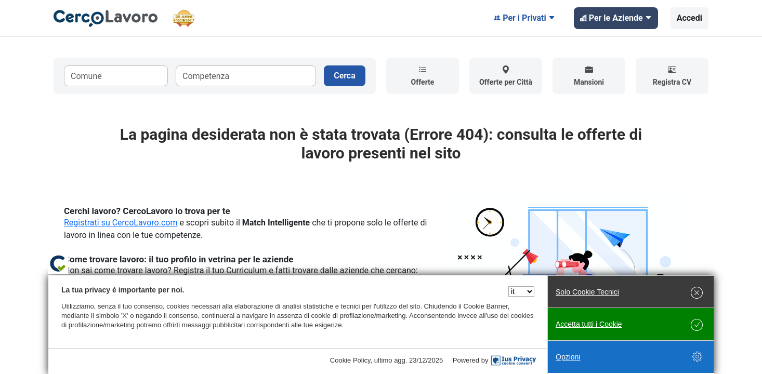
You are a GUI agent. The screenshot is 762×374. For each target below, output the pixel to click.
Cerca (345, 76)
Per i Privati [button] (524, 18)
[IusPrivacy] (513, 360)
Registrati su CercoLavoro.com (120, 223)
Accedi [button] (689, 18)
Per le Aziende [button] (616, 18)
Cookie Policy (350, 360)
